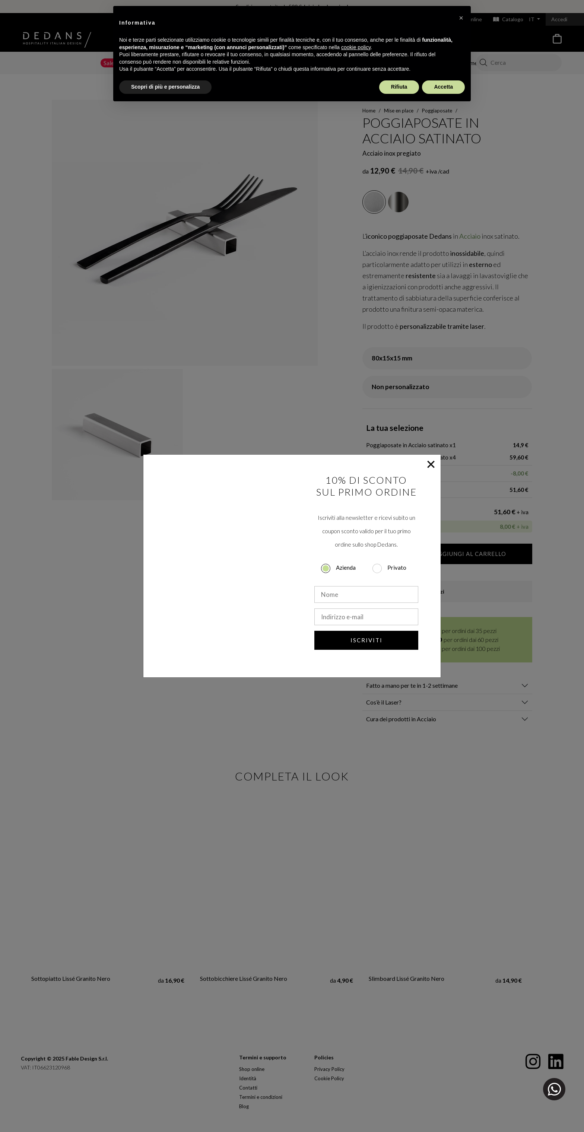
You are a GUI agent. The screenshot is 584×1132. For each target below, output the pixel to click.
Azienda (346, 567)
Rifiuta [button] (399, 87)
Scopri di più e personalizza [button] (165, 87)
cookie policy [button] (356, 47)
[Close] (431, 464)
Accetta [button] (443, 87)
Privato (396, 567)
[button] (461, 18)
